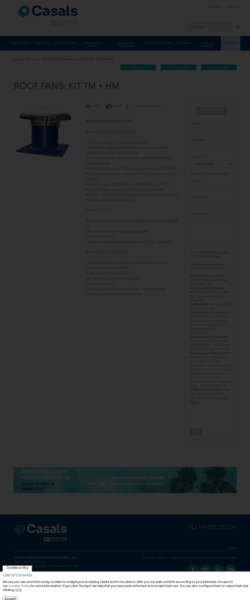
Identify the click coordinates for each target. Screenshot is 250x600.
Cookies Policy (19, 586)
